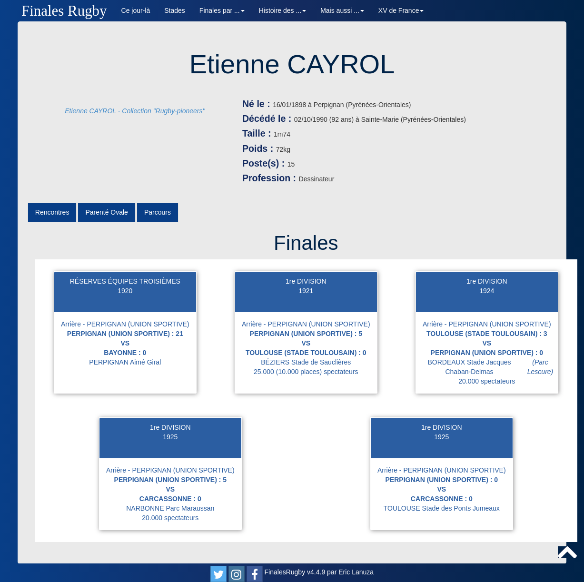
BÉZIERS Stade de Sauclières (306, 362)
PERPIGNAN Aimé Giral (125, 362)
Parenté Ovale (106, 212)
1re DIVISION (306, 281)
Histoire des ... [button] (282, 10)
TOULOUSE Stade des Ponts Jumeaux (442, 508)
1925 (170, 437)
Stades (174, 10)
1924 (486, 291)
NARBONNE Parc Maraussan (170, 508)
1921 (305, 291)
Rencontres (52, 212)
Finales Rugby (64, 10)
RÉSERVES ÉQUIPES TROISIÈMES (125, 281)
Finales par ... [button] (222, 10)
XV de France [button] (401, 10)
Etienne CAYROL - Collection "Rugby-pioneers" (135, 111)
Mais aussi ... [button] (342, 10)
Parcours (157, 212)
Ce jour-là (135, 10)
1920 (125, 291)
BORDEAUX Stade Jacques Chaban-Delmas (492, 366)
